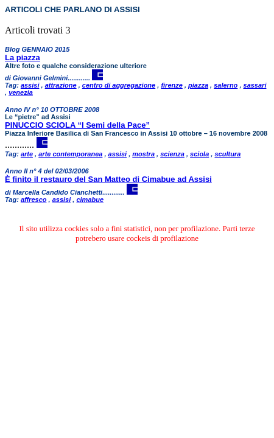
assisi (30, 85)
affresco (34, 199)
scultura (227, 154)
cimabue (90, 199)
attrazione (61, 85)
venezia (21, 92)
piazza (198, 85)
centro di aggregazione (118, 85)
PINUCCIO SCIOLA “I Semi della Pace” (77, 125)
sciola (199, 154)
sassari (255, 85)
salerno (225, 85)
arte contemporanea (70, 154)
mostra (143, 154)
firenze (171, 85)
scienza (172, 154)
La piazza (22, 57)
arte (27, 154)
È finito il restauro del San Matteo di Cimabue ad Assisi (108, 179)
